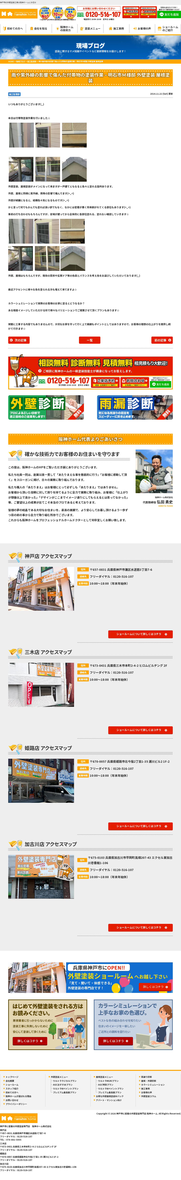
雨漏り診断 (146, 1076)
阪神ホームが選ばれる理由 (18, 1096)
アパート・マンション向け (109, 1100)
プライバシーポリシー (16, 1104)
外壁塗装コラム (148, 1096)
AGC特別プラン (105, 1084)
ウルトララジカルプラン (65, 1080)
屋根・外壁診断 (148, 1080)
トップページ (12, 1076)
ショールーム (12, 1084)
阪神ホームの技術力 (64, 28)
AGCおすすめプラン (63, 1084)
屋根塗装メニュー (104, 1076)
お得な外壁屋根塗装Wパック (110, 1096)
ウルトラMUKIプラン (108, 1080)
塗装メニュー (90, 28)
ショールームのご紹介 (168, 28)
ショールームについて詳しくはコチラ (138, 634)
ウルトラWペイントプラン (65, 1088)
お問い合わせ (12, 1100)
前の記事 (160, 340)
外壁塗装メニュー (59, 1076)
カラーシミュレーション (153, 1084)
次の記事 (20, 340)
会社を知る (38, 28)
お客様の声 (142, 28)
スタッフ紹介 (12, 1088)
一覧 (90, 340)
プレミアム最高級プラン (64, 1092)
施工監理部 (14, 94)
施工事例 (116, 28)
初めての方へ (13, 28)
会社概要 (10, 1080)
